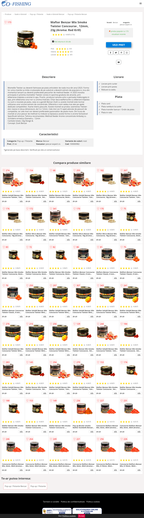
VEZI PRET (118, 45)
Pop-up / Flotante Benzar (77, 14)
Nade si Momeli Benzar (55, 14)
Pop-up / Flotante (36, 14)
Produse (8, 14)
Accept (82, 516)
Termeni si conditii (51, 501)
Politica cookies (93, 501)
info (21, 201)
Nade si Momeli (21, 14)
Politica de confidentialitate (73, 501)
